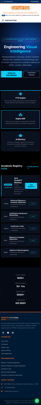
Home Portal (4, 341)
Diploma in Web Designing (8, 372)
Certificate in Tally (6, 369)
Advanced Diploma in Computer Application (13, 365)
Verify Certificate (6, 350)
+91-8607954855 (9, 387)
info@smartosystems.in (11, 391)
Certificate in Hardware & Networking (11, 375)
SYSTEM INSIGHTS (33, 167)
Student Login (5, 347)
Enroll (33, 203)
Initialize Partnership (11, 74)
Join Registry (31, 186)
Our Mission (4, 344)
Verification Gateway (32, 74)
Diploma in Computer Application (10, 362)
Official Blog (34, 1)
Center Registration (6, 353)
